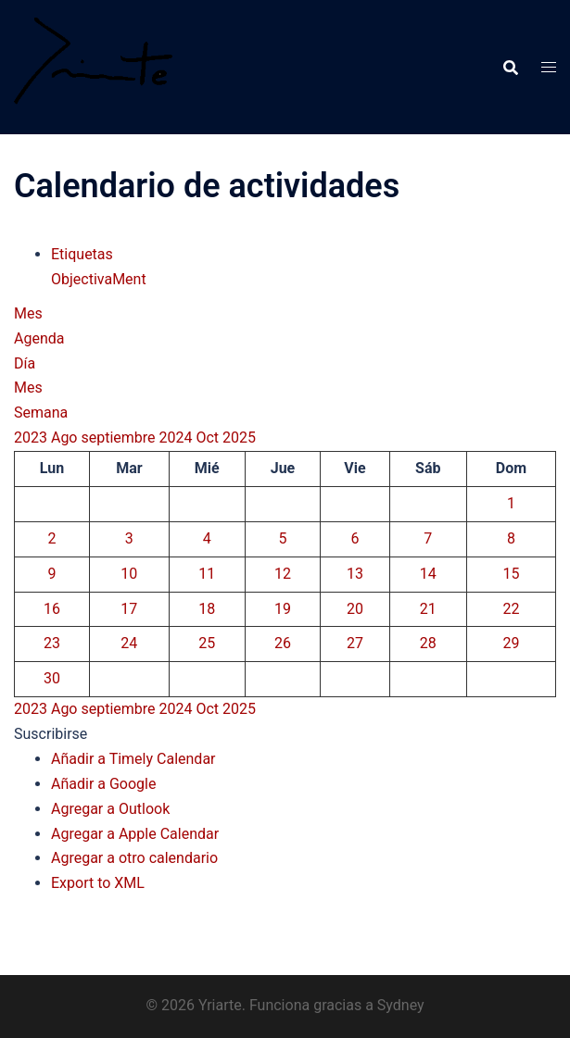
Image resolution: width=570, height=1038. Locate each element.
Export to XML (98, 883)
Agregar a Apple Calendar (135, 834)
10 (128, 573)
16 (52, 609)
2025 (239, 437)
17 (128, 609)
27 (355, 643)
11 (206, 573)
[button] (50, 734)
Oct (209, 437)
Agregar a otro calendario (134, 858)
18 (206, 609)
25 (206, 643)
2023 (32, 437)
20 (355, 609)
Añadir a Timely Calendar (133, 759)
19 (282, 609)
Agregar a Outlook (110, 809)
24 (128, 643)
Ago (66, 437)
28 (428, 643)
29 (510, 643)
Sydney (400, 1005)
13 (355, 573)
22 (510, 609)
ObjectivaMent (98, 279)
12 (282, 573)
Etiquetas (82, 254)
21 (428, 609)
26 (282, 643)
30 (52, 678)
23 (52, 643)
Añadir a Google (103, 784)
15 (510, 573)
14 (428, 573)
